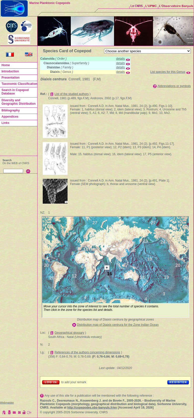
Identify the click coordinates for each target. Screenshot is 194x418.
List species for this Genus (167, 72)
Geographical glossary (69, 332)
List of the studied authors (72, 94)
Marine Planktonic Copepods (49, 3)
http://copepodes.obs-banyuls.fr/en (92, 407)
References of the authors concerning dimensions (87, 352)
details (120, 58)
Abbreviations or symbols (174, 86)
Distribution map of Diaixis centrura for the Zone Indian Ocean (118, 324)
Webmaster (7, 402)
